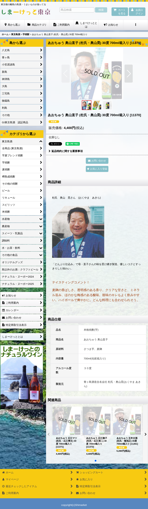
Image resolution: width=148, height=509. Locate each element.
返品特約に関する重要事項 (66, 151)
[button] (135, 25)
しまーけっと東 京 (26, 12)
